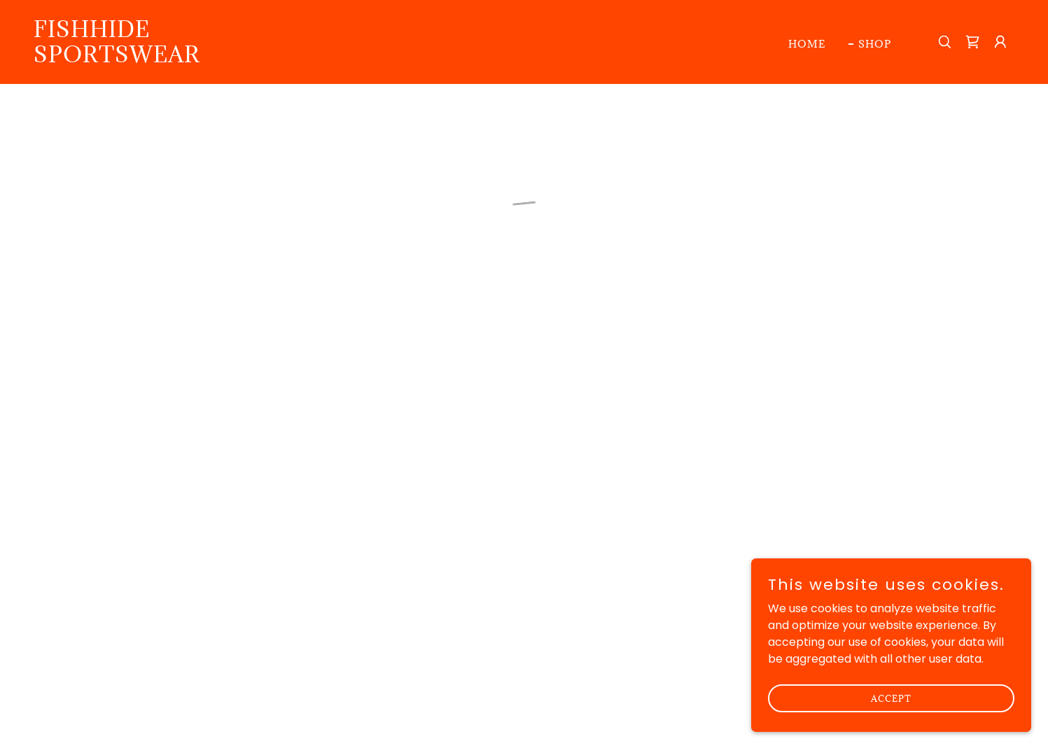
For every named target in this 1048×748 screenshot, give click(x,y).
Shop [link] (874, 43)
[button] (972, 42)
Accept (891, 697)
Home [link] (807, 43)
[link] (171, 58)
